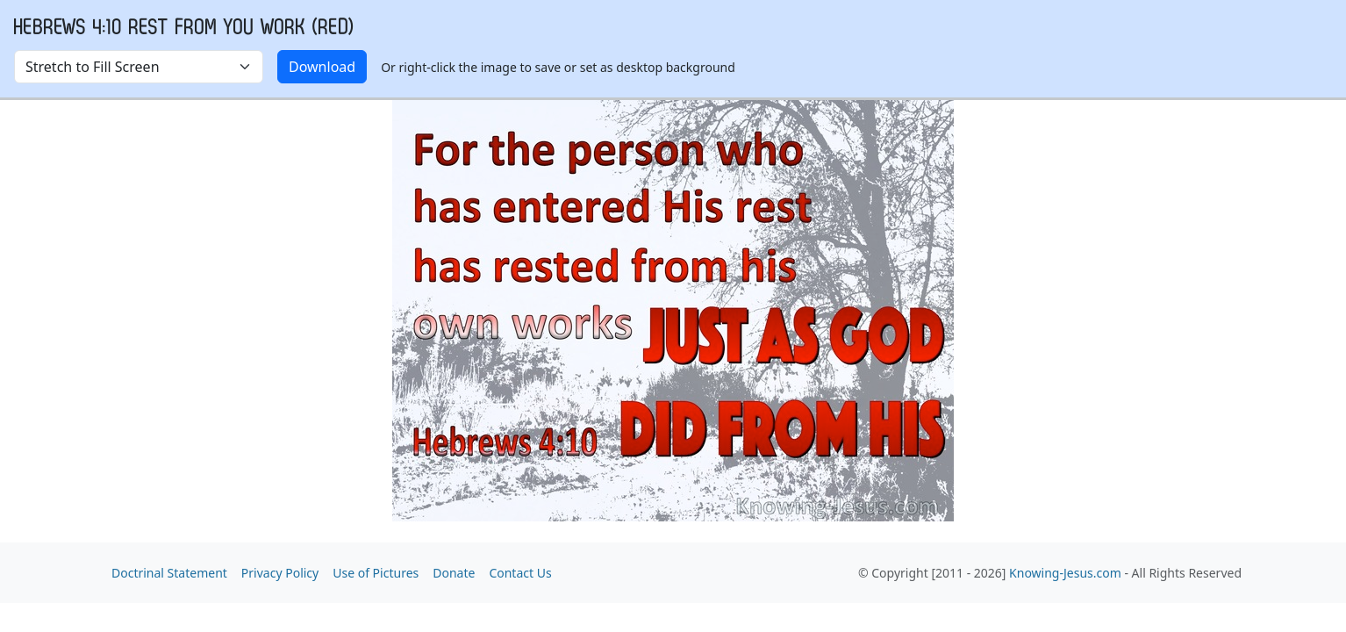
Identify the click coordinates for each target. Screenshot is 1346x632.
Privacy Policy (280, 572)
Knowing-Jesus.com (1065, 572)
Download (322, 66)
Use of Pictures (376, 572)
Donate (454, 572)
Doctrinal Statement (169, 572)
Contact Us (520, 572)
